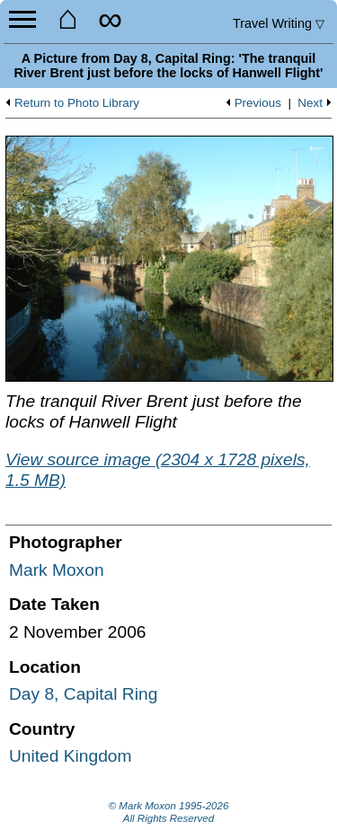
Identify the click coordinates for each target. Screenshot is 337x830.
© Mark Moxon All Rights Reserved (169, 812)
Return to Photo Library (76, 103)
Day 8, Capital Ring (83, 693)
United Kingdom (70, 755)
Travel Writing (278, 23)
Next (310, 103)
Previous (258, 103)
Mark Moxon (56, 570)
